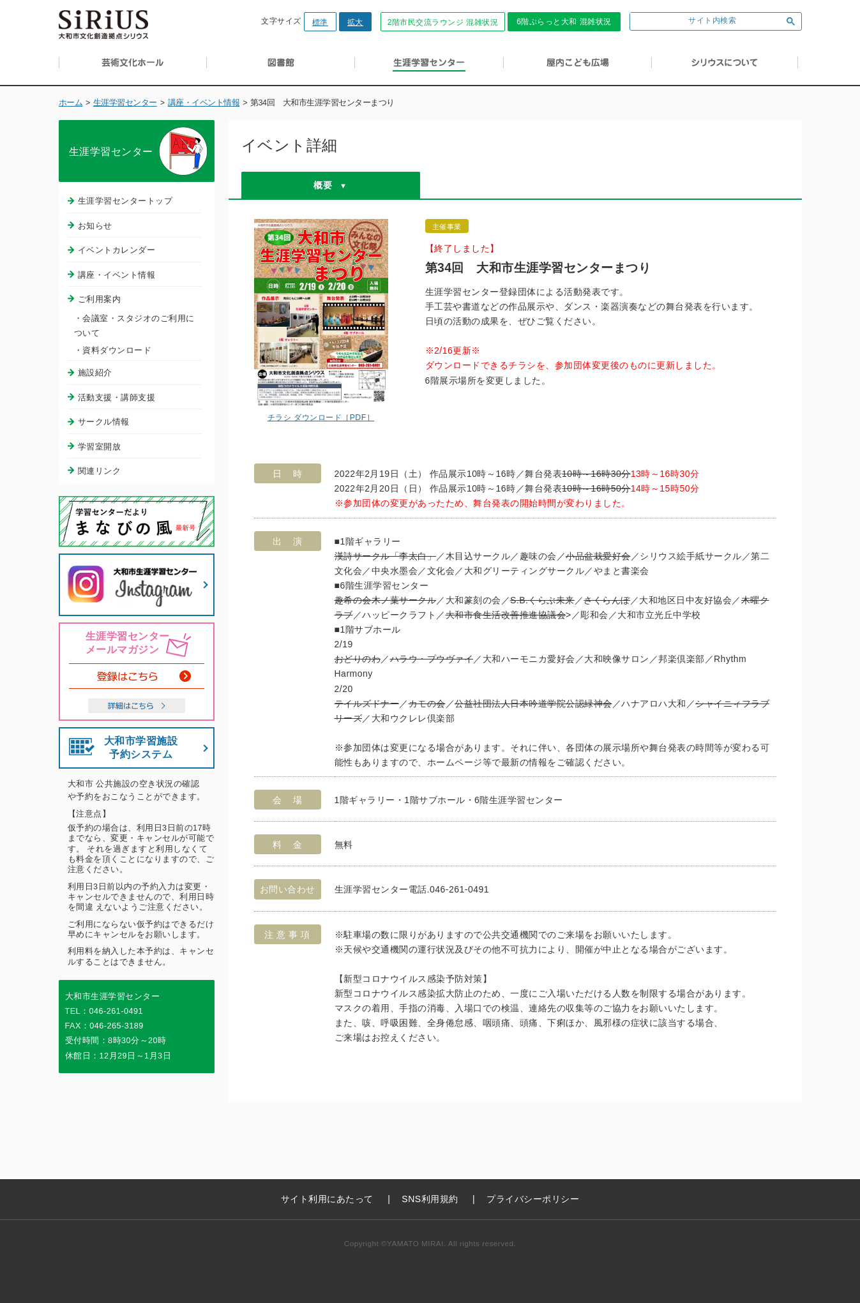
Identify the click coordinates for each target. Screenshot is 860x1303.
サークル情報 (104, 421)
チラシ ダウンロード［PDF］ (321, 417)
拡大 (355, 22)
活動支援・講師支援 (117, 397)
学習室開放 (99, 446)
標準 (320, 22)
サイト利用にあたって (327, 1199)
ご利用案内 (99, 299)
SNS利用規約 (430, 1199)
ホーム (71, 102)
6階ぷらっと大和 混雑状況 (564, 21)
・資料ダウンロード (113, 350)
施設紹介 (95, 372)
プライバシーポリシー (533, 1199)
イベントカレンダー (117, 250)
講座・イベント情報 (204, 102)
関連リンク (99, 471)
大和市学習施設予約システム (141, 747)
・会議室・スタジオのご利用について (134, 325)
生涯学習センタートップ (125, 201)
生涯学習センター (125, 102)
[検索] (703, 21)
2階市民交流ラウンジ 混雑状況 (443, 22)
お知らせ (95, 225)
